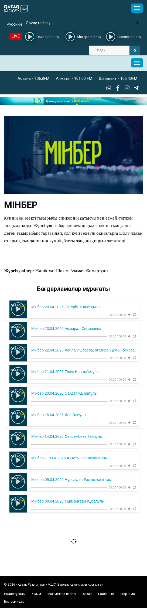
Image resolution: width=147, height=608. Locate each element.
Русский (14, 24)
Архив (87, 594)
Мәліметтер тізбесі (61, 594)
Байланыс (106, 594)
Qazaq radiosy (38, 23)
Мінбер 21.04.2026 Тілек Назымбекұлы (65, 372)
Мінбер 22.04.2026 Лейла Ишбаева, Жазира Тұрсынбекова (83, 350)
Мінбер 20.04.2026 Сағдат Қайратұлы (64, 393)
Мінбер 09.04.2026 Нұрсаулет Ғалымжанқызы (71, 479)
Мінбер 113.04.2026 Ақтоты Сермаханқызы (69, 458)
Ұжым (36, 594)
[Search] (109, 50)
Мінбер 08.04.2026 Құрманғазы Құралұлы (68, 501)
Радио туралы (14, 594)
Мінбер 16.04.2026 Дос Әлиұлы (58, 415)
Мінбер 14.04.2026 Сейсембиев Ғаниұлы (66, 436)
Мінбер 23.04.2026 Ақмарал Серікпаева (66, 328)
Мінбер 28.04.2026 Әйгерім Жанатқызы (65, 307)
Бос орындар (14, 601)
